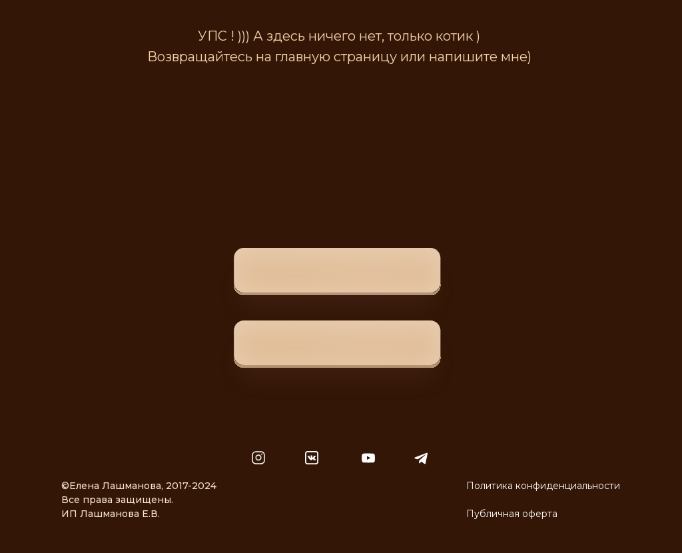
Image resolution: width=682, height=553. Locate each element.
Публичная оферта (511, 514)
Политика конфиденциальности (543, 486)
